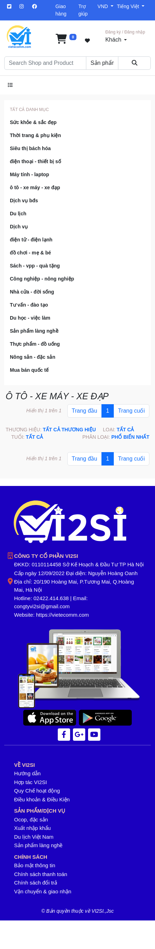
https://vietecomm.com (62, 615)
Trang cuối (131, 411)
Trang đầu (84, 411)
